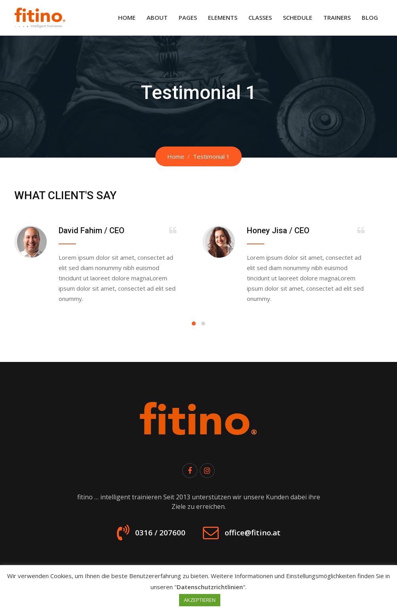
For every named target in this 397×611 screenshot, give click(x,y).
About (157, 17)
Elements (222, 17)
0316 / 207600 (150, 535)
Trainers (337, 17)
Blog (370, 17)
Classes (260, 17)
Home (127, 17)
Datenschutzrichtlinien (210, 587)
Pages (188, 17)
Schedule (297, 17)
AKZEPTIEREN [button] (200, 599)
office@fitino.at (260, 535)
